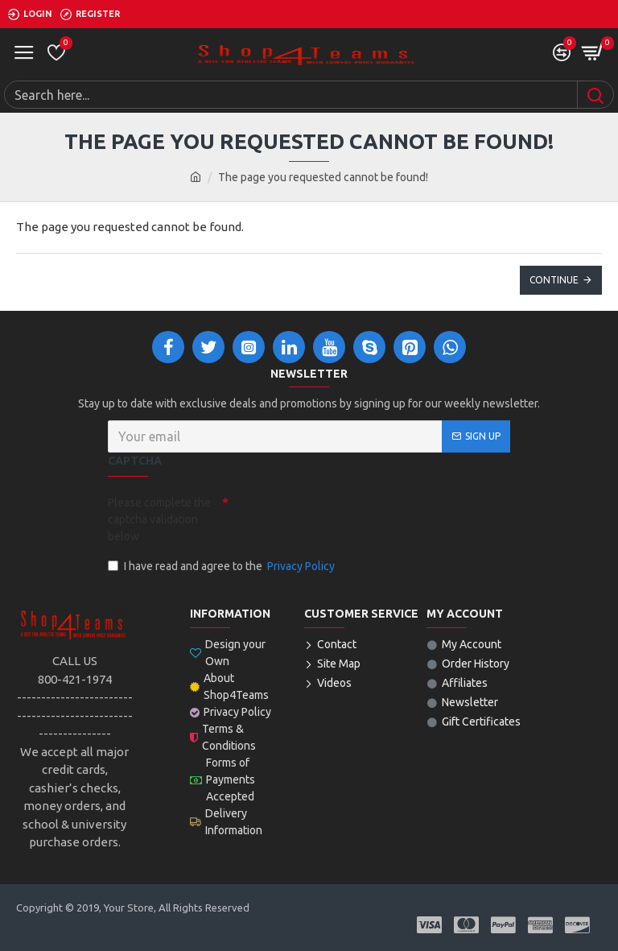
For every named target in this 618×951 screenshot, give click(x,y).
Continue (554, 280)
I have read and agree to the (222, 566)
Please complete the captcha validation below (159, 519)
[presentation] (341, 518)
